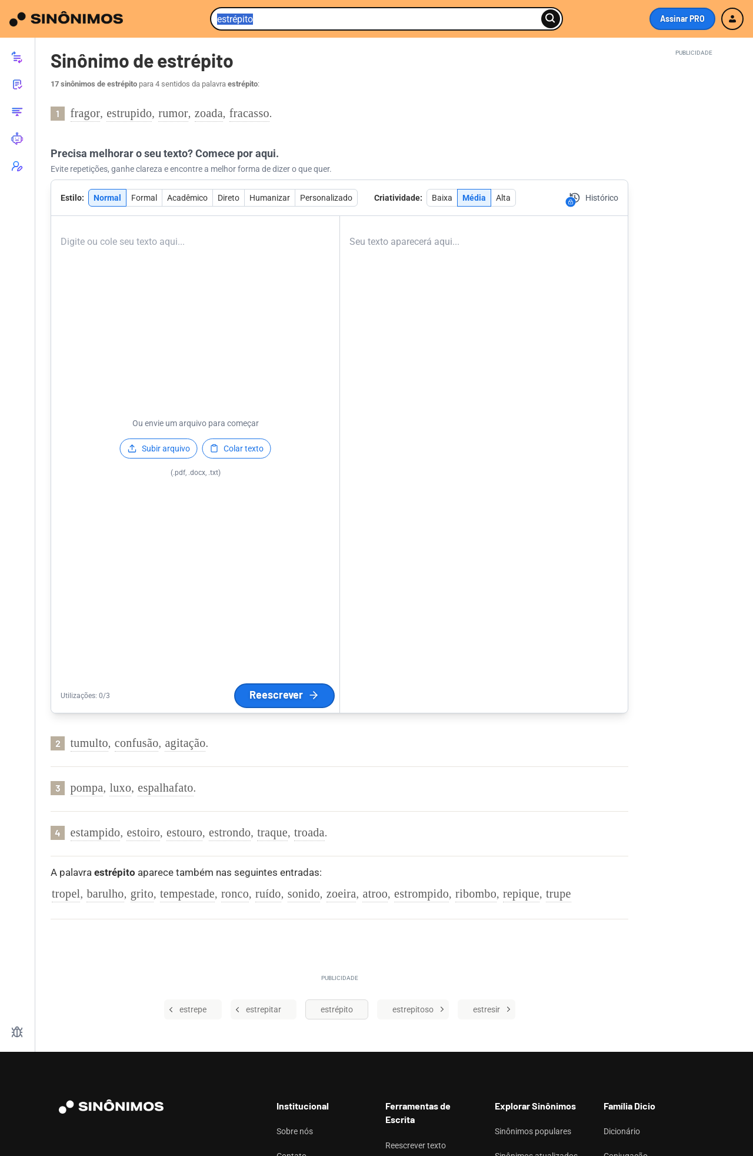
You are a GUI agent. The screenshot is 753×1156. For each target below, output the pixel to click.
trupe (558, 893)
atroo (375, 893)
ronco (235, 893)
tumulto (89, 742)
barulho (105, 893)
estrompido (421, 893)
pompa (87, 787)
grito (142, 893)
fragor (86, 113)
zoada (209, 113)
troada (309, 832)
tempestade (187, 893)
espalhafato (165, 787)
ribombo (476, 893)
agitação (185, 742)
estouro (184, 832)
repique (521, 893)
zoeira (341, 893)
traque (272, 832)
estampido (96, 832)
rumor (173, 113)
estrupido (129, 113)
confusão (137, 742)
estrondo (230, 832)
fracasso (249, 113)
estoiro (143, 832)
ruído (268, 893)
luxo (120, 787)
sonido (304, 893)
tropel (66, 893)
